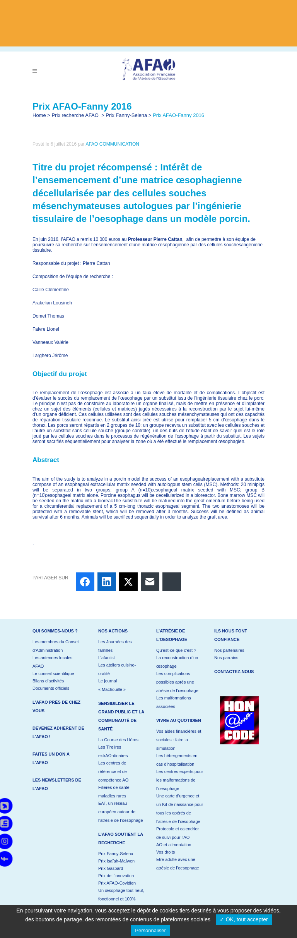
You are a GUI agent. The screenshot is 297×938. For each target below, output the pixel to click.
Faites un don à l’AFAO (51, 758)
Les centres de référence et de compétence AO (113, 771)
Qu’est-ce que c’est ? (176, 650)
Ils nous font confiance (230, 635)
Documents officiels (50, 688)
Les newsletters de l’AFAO (56, 784)
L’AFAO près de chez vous (56, 706)
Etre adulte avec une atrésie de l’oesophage (177, 863)
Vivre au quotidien (178, 720)
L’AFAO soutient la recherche (120, 838)
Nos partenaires (229, 650)
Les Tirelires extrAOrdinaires (113, 751)
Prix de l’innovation (116, 875)
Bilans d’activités (48, 681)
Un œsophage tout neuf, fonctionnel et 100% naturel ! (121, 899)
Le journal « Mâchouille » (112, 685)
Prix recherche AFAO (75, 115)
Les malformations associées (173, 702)
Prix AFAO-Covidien (117, 883)
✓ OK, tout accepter (244, 919)
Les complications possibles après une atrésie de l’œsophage (177, 682)
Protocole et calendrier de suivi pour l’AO (177, 833)
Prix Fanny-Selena (126, 115)
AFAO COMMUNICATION (112, 144)
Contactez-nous (234, 671)
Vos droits (165, 852)
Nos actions (113, 631)
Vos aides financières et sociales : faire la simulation (178, 740)
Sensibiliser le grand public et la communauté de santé (121, 716)
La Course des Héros (118, 739)
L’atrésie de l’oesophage (171, 635)
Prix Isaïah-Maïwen (116, 861)
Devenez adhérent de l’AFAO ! (58, 732)
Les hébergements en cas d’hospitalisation (176, 759)
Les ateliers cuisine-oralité (117, 669)
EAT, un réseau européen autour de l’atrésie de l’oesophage (120, 812)
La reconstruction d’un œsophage (177, 661)
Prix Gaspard (110, 868)
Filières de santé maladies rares (114, 791)
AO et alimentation (173, 844)
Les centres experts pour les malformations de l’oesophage (179, 780)
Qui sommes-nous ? (55, 631)
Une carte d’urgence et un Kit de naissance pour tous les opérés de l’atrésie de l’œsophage (179, 809)
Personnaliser (150, 930)
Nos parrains (226, 657)
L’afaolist (106, 657)
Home (39, 115)
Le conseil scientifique (53, 673)
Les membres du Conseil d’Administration (56, 646)
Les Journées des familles (115, 646)
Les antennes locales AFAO (52, 661)
